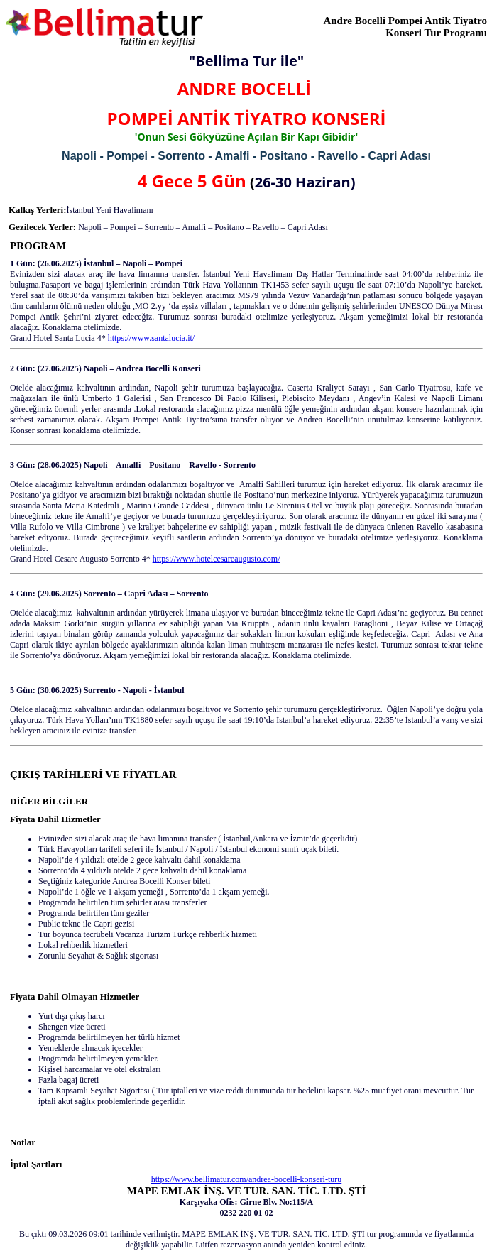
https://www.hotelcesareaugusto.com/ (216, 559)
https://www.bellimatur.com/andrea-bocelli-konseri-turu (246, 1179)
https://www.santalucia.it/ (151, 338)
